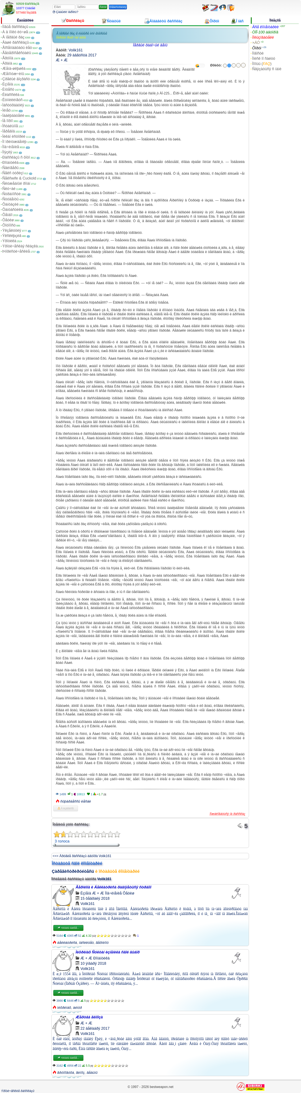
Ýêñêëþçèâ (11, 236)
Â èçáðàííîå (66, 808)
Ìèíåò (6, 110)
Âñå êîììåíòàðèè (265, 27)
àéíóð (77, 1008)
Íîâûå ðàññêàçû (15, 27)
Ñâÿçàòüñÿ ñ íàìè (266, 69)
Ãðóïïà (7, 58)
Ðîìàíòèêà (10, 162)
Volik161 (76, 50)
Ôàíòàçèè (10, 204)
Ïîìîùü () (262, 64)
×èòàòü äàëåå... (68, 927)
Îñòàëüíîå (10, 126)
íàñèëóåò (86, 943)
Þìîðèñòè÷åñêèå (16, 251)
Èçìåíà (7, 84)
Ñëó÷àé (8, 189)
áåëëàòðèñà (67, 943)
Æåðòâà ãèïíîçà (89, 1017)
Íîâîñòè (258, 53)
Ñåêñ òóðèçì (13, 173)
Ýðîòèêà (9, 241)
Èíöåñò (8, 89)
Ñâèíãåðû (10, 168)
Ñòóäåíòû (10, 199)
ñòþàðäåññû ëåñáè (75, 801)
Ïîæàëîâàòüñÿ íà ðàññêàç (227, 814)
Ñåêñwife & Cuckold (19, 178)
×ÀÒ (256, 43)
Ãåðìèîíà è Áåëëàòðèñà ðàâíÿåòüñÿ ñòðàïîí (113, 887)
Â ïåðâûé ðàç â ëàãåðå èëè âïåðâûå (81, 33)
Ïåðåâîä (8, 131)
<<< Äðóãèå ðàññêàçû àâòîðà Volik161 (82, 856)
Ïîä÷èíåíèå (10, 147)
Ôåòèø (8, 220)
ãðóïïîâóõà (65, 1073)
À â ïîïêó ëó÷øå (15, 32)
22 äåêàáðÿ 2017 (95, 1028)
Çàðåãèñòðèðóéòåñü (73, 871)
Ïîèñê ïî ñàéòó (263, 58)
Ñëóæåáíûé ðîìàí (16, 183)
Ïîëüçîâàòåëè (263, 37)
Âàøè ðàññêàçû (15, 42)
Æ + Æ (62, 60)
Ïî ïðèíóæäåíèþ (14, 142)
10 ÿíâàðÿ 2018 (93, 963)
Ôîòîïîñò (9, 225)
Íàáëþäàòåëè (13, 115)
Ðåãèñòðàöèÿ (118, 7)
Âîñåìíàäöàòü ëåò (17, 48)
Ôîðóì (256, 48)
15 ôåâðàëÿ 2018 (95, 898)
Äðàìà (7, 63)
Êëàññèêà (10, 95)
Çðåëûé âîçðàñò (16, 79)
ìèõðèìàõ (64, 1008)
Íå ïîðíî (7, 121)
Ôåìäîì (7, 215)
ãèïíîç (80, 1073)
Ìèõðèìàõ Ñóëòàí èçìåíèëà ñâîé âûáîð (108, 952)
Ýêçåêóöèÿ (11, 230)
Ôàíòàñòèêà (12, 209)
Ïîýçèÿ (7, 152)
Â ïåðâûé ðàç (13, 37)
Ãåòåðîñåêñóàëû (16, 53)
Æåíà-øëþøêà (14, 68)
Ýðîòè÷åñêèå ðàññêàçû (17, 1091)
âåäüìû (92, 1073)
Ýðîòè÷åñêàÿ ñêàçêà (20, 246)
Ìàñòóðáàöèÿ (13, 105)
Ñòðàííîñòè (11, 194)
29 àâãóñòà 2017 (82, 55)
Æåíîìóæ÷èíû (13, 74)
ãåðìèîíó (102, 943)
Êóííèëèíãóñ (12, 100)
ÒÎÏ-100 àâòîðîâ (265, 32)
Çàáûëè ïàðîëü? (65, 12)
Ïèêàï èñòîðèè (13, 136)
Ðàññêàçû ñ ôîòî (16, 157)
